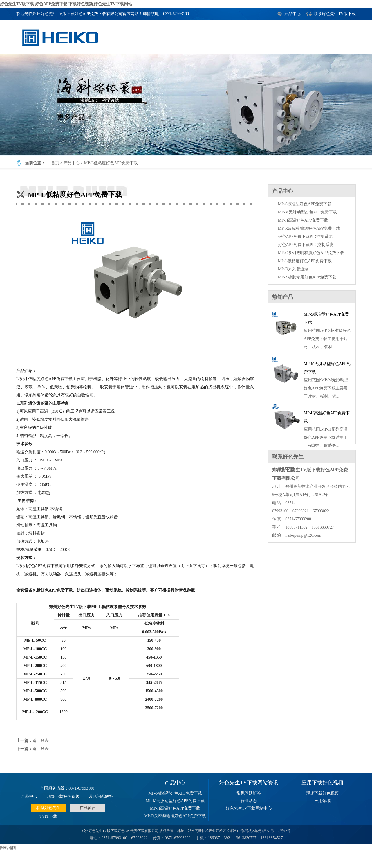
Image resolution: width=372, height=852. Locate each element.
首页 (55, 163)
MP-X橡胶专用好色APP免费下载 (307, 277)
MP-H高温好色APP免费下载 (303, 220)
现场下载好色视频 (63, 796)
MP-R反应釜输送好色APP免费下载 (309, 228)
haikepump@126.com (303, 535)
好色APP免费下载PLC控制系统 (305, 244)
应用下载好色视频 (322, 783)
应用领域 (322, 801)
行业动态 (249, 801)
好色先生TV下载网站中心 (249, 808)
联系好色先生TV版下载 (335, 14)
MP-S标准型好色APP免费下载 (304, 204)
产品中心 (292, 14)
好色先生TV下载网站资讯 (248, 783)
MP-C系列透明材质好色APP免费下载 (311, 253)
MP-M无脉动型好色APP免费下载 (307, 212)
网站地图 (8, 848)
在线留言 (88, 808)
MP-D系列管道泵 (293, 269)
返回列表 (40, 740)
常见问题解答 (101, 796)
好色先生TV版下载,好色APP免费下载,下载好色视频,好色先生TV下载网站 (66, 4)
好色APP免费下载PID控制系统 (305, 236)
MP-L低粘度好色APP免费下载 (186, 104)
